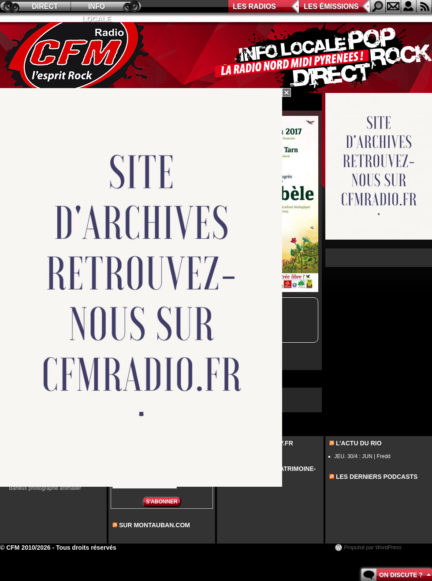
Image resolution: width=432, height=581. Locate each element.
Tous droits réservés (86, 547)
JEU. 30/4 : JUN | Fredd (363, 456)
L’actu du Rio (359, 443)
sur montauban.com (154, 525)
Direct (45, 6)
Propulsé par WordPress (373, 547)
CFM (76, 57)
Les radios (254, 6)
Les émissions (331, 6)
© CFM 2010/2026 (25, 547)
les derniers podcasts (377, 476)
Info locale (96, 8)
